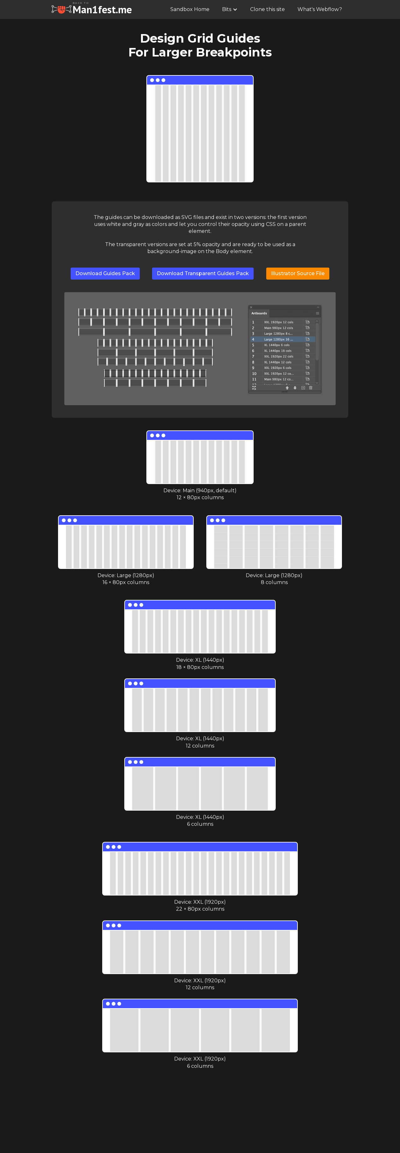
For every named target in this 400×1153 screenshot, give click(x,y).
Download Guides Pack (105, 273)
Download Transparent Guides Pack (203, 273)
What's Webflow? (319, 9)
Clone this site (267, 9)
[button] (230, 9)
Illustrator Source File (298, 273)
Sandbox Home (189, 9)
